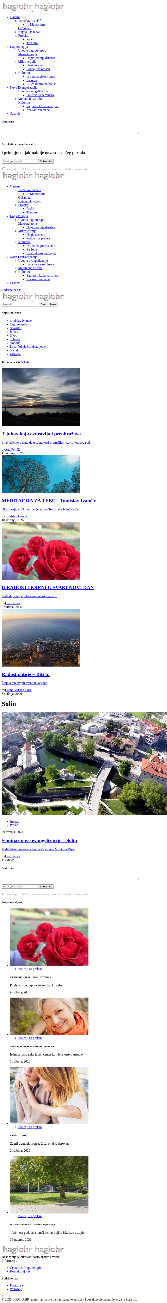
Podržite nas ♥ (11, 290)
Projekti (23, 35)
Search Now (48, 304)
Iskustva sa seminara (40, 95)
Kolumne (24, 72)
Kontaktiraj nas (20, 1271)
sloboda (15, 343)
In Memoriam (35, 24)
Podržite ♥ (17, 1285)
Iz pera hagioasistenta (40, 76)
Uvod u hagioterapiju (32, 50)
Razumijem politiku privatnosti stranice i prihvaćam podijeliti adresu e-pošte (45, 169)
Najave (14, 821)
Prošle (14, 825)
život (13, 335)
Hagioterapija (19, 46)
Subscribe (46, 161)
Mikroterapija (27, 61)
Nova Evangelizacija (23, 87)
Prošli (30, 39)
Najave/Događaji (29, 32)
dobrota (15, 339)
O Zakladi (24, 28)
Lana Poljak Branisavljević (28, 346)
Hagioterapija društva (40, 58)
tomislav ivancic (21, 320)
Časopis (15, 113)
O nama (15, 17)
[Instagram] (83, 136)
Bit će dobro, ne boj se (41, 84)
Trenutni (32, 43)
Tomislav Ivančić (29, 20)
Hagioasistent (35, 65)
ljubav (14, 331)
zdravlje (15, 354)
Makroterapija (27, 54)
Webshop (16, 1289)
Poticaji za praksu (38, 69)
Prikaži (24, 362)
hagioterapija (18, 324)
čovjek (14, 350)
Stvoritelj (16, 328)
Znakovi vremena (38, 110)
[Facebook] (28, 136)
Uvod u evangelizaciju (33, 91)
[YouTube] (138, 136)
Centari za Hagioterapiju (26, 1267)
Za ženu (31, 80)
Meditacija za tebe (30, 98)
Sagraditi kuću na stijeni (42, 106)
